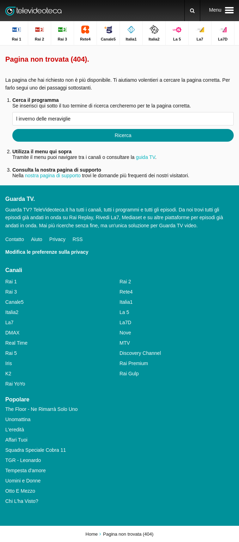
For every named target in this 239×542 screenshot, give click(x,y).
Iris (8, 363)
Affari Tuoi (16, 440)
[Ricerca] (192, 10)
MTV (124, 343)
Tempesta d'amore (25, 470)
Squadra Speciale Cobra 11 (35, 450)
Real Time (16, 343)
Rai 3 (11, 292)
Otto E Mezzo (20, 491)
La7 (9, 322)
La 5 (124, 312)
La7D (125, 322)
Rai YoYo (15, 384)
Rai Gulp (129, 373)
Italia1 (126, 302)
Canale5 (14, 302)
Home (92, 534)
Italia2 (11, 312)
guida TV (145, 157)
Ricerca (123, 135)
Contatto (14, 239)
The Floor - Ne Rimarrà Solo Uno (41, 409)
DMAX (12, 332)
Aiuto (36, 239)
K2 (8, 373)
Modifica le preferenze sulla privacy (46, 252)
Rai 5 (11, 353)
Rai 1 (11, 281)
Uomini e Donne (23, 481)
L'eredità (14, 429)
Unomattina (18, 419)
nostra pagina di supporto (53, 175)
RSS (78, 239)
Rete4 (126, 292)
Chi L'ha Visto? (21, 501)
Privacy (57, 239)
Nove (125, 332)
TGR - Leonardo (23, 460)
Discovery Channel (140, 353)
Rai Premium (133, 363)
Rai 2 (125, 281)
